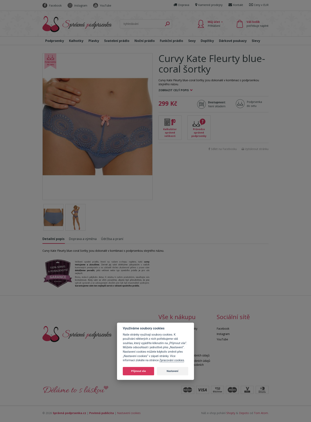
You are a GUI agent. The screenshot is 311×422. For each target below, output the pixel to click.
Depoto (244, 413)
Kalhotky (76, 41)
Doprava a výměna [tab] (83, 239)
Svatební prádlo (116, 41)
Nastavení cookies (129, 413)
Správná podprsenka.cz (69, 413)
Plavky (93, 41)
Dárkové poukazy (233, 41)
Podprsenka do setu (253, 104)
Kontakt (235, 5)
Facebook (52, 5)
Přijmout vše (138, 371)
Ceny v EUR (259, 5)
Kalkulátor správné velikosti (170, 133)
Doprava (181, 5)
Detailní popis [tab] (53, 239)
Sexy (192, 41)
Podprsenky (54, 41)
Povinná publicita (101, 413)
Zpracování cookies (171, 360)
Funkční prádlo (171, 41)
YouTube (102, 5)
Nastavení (172, 371)
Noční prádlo (144, 41)
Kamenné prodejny (209, 5)
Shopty (230, 413)
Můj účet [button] (215, 24)
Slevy (256, 41)
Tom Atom (261, 413)
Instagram (77, 5)
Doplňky (207, 41)
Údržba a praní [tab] (112, 239)
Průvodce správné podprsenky (198, 133)
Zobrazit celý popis (173, 90)
